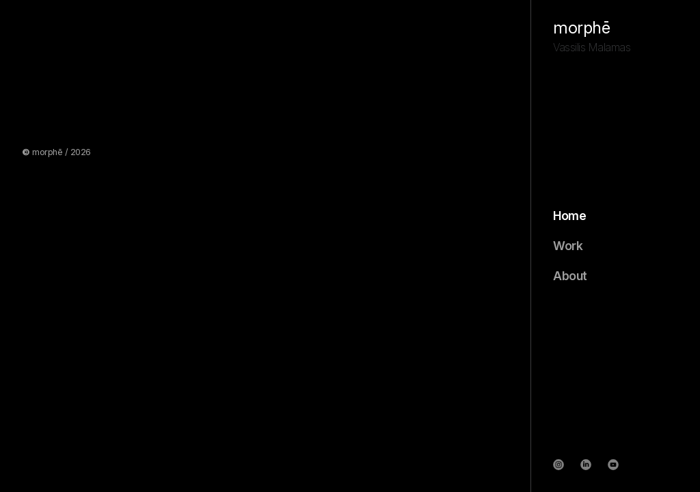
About (570, 276)
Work (567, 246)
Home (569, 216)
